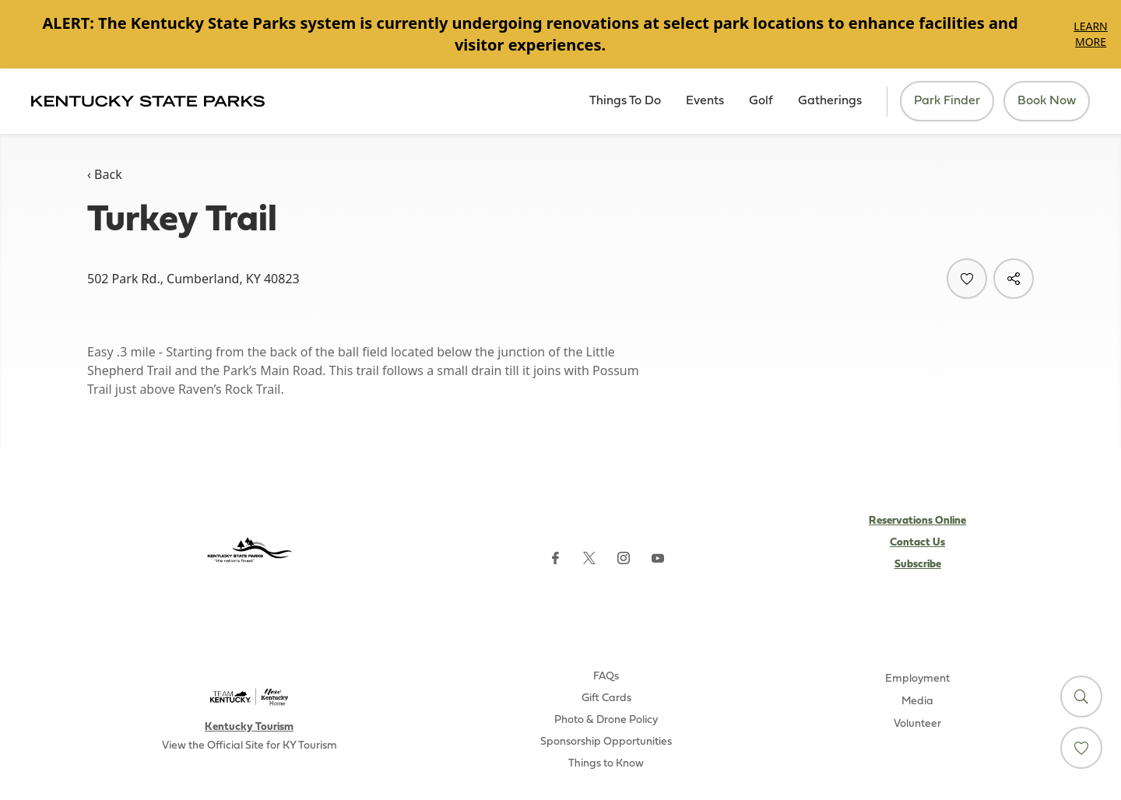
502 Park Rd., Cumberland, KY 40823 (193, 278)
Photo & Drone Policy (606, 720)
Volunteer (917, 724)
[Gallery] (560, 34)
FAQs (606, 676)
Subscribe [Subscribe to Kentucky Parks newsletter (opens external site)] (917, 564)
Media (917, 701)
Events (705, 101)
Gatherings (830, 101)
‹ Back (104, 174)
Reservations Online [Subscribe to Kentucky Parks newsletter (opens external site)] (917, 521)
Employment (917, 679)
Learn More (1090, 34)
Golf (761, 101)
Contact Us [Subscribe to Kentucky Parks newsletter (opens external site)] (917, 543)
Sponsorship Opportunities (606, 742)
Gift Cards (606, 698)
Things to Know (606, 764)
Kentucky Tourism (249, 727)
